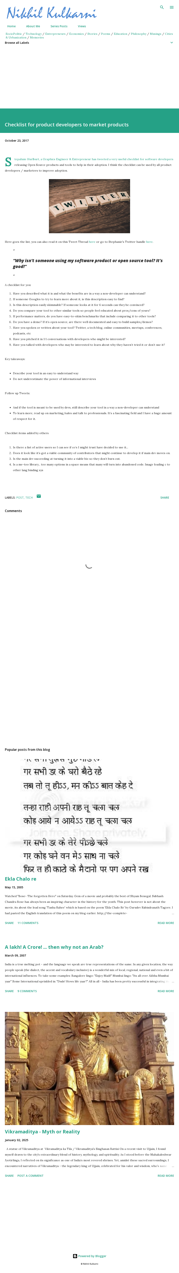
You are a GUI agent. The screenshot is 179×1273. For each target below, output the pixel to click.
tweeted (102, 159)
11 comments (27, 923)
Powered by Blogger (89, 1256)
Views (79, 26)
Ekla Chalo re (20, 878)
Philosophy (138, 34)
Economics (76, 34)
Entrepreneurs (55, 34)
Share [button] (164, 497)
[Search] (162, 7)
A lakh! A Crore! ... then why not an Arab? (54, 947)
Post (20, 497)
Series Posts (56, 26)
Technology (34, 34)
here (92, 242)
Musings (155, 34)
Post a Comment (30, 1176)
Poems (105, 34)
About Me (31, 26)
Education (120, 34)
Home (9, 26)
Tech (29, 497)
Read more (166, 923)
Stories (92, 34)
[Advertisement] (89, 79)
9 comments (27, 991)
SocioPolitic (14, 34)
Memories (37, 37)
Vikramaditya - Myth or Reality (42, 1131)
